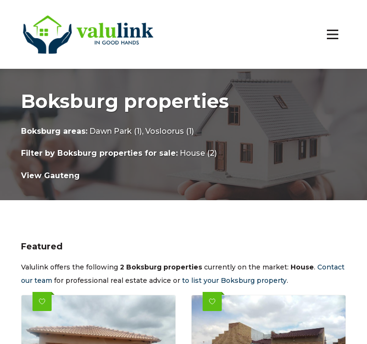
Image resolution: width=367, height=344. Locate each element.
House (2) (198, 153)
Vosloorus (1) (169, 131)
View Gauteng (50, 175)
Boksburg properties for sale (116, 153)
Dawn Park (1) (115, 131)
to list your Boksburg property (234, 280)
